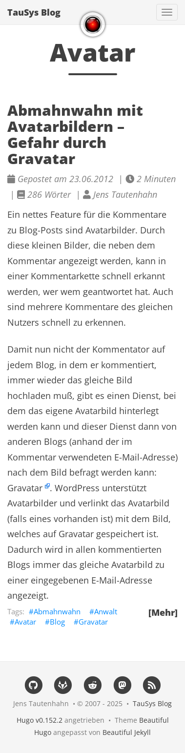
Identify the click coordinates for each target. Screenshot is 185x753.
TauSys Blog (34, 12)
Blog (57, 622)
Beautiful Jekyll (127, 732)
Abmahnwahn (57, 611)
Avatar (25, 622)
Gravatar (24, 488)
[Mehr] (163, 612)
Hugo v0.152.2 (39, 720)
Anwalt (105, 611)
